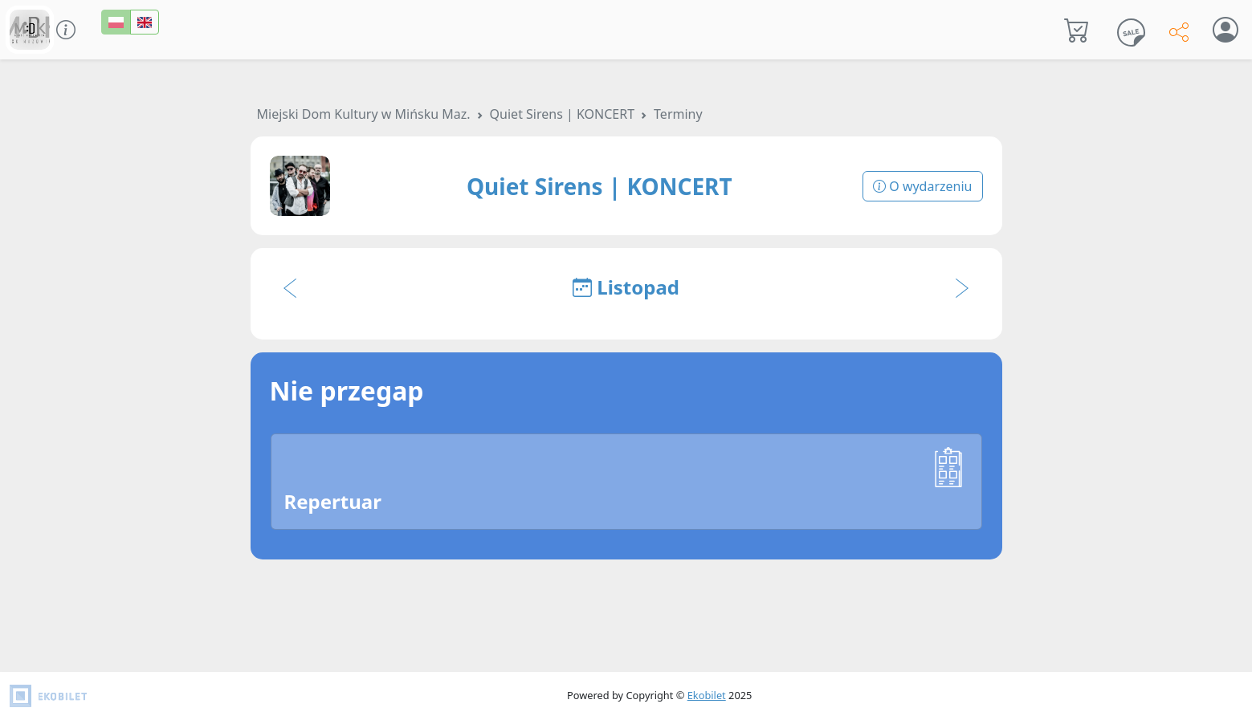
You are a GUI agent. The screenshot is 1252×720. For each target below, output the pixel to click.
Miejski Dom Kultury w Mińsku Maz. (364, 114)
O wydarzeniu (922, 186)
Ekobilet (706, 695)
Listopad (626, 287)
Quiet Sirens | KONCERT (562, 114)
